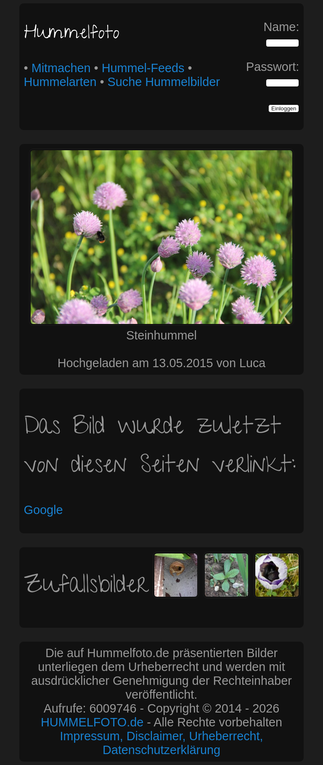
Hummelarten (60, 82)
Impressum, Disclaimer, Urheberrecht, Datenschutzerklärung (161, 743)
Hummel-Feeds (143, 68)
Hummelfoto (71, 34)
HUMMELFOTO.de (92, 722)
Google (43, 510)
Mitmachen (61, 68)
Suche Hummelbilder (164, 82)
